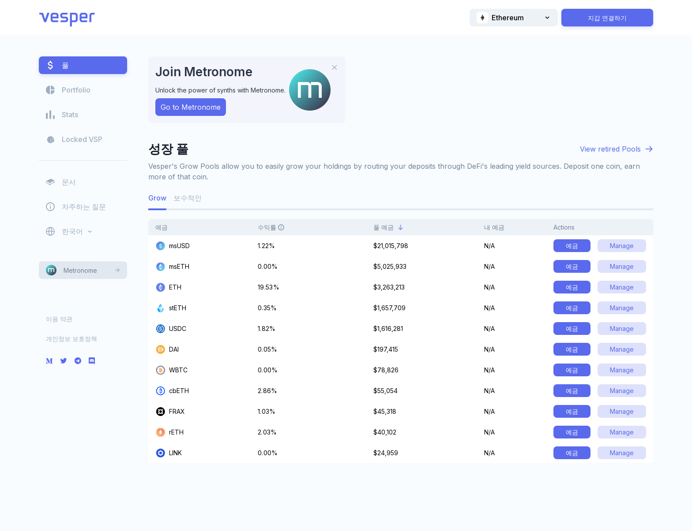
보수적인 (187, 197)
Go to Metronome (191, 107)
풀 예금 (388, 227)
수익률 (276, 227)
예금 (166, 227)
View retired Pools (610, 149)
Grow (157, 197)
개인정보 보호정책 (71, 338)
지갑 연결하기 (607, 18)
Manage (622, 245)
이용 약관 (59, 319)
